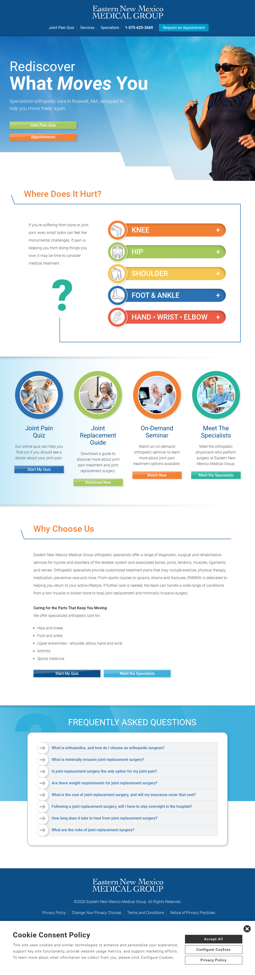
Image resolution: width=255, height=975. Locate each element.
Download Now (98, 482)
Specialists (110, 28)
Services (87, 28)
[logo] (127, 12)
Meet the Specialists (216, 475)
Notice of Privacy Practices (192, 912)
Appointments (43, 137)
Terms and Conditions (145, 912)
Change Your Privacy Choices (96, 912)
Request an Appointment (184, 28)
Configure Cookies (213, 949)
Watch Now (157, 475)
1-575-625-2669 (139, 28)
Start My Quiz (39, 469)
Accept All (213, 939)
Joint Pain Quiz (61, 28)
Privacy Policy (54, 912)
